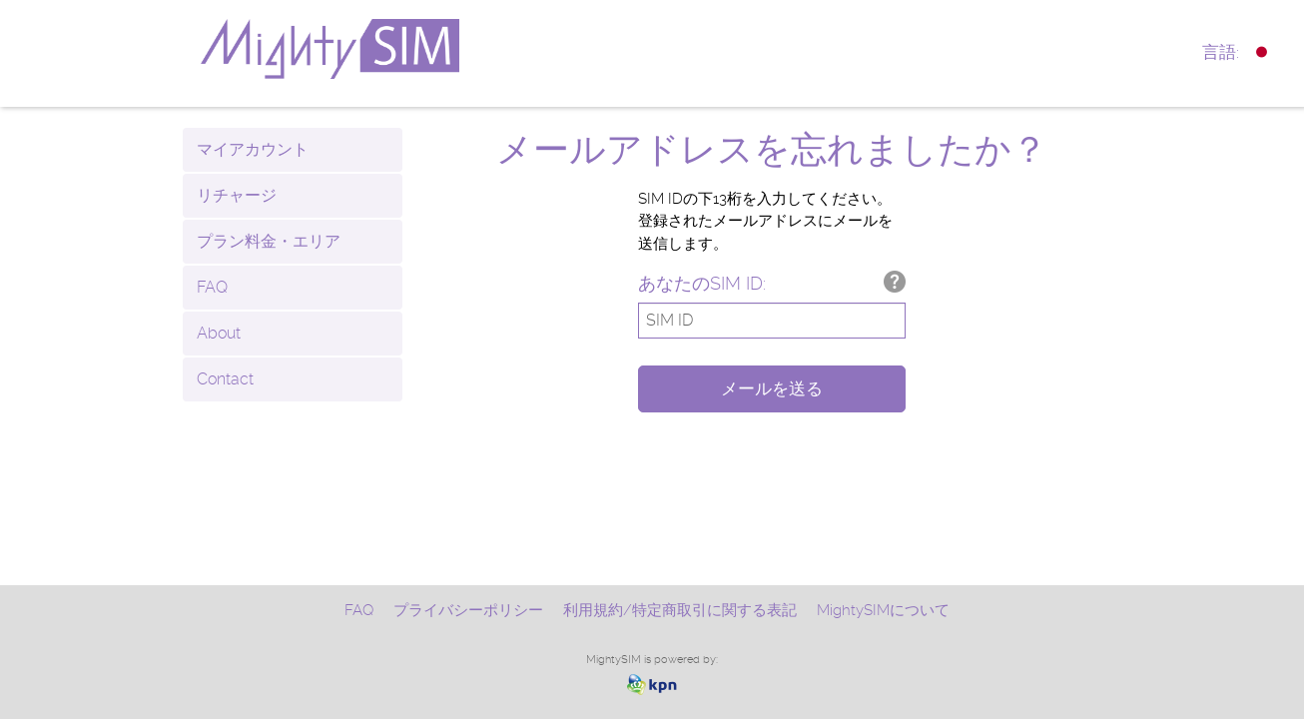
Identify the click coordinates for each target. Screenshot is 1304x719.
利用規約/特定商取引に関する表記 (680, 610)
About (219, 333)
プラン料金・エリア (268, 241)
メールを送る (772, 388)
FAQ (212, 287)
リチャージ (237, 195)
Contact (225, 378)
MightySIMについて (883, 610)
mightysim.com (378, 49)
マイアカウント (253, 149)
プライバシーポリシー (468, 610)
